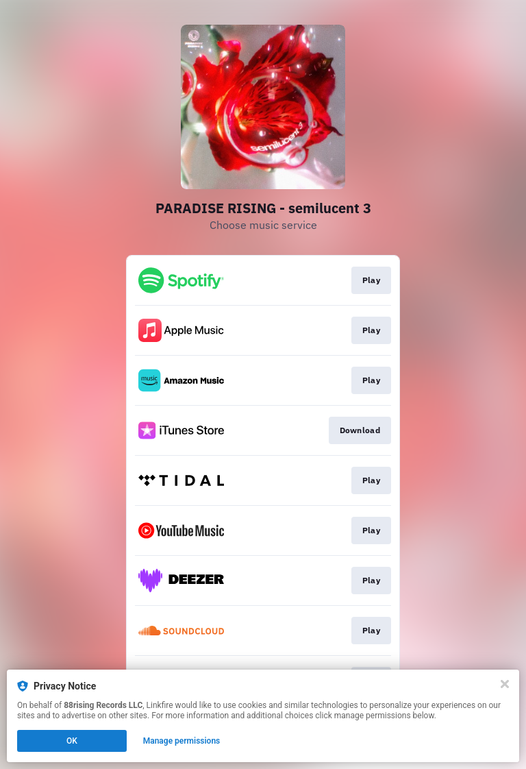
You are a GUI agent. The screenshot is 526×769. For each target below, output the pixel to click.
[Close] (505, 684)
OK (71, 741)
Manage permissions (182, 741)
